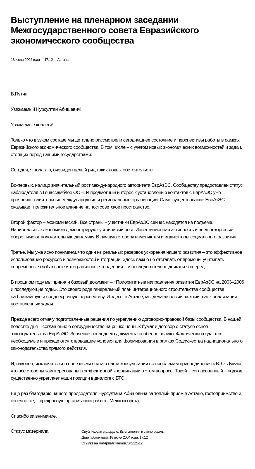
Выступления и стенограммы (142, 431)
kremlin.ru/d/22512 (128, 443)
